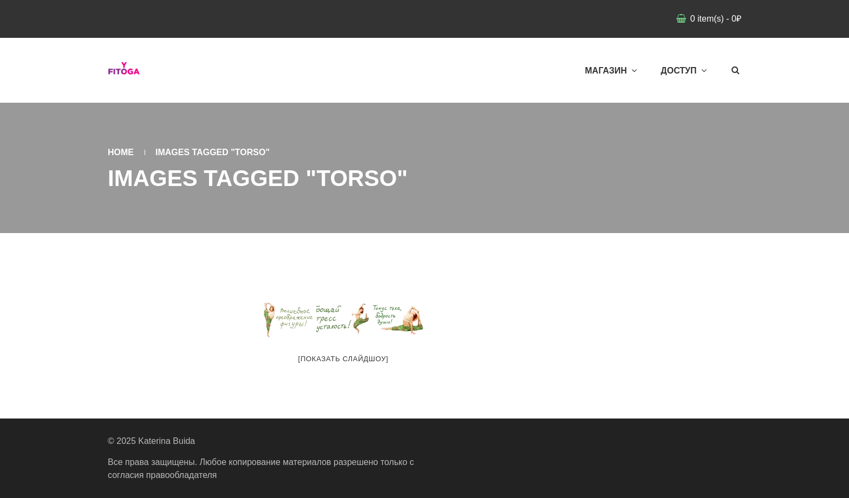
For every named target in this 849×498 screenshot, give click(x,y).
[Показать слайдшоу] (343, 359)
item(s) (714, 18)
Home (121, 152)
